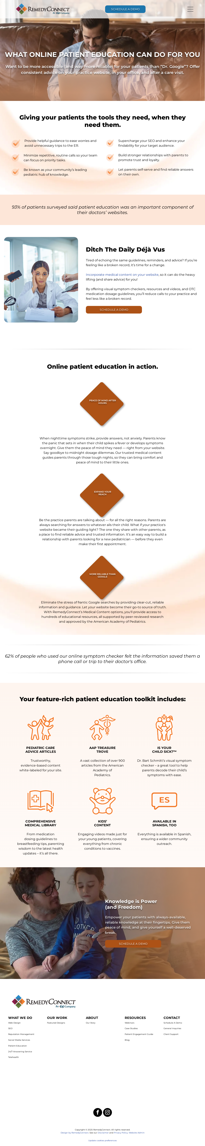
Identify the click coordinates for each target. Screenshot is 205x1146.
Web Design (14, 1023)
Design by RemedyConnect (74, 1132)
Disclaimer (103, 1132)
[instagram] (107, 1113)
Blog (127, 1040)
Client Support (171, 1034)
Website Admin (137, 1132)
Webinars (129, 1023)
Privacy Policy (121, 1132)
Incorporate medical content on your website (122, 275)
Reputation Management (21, 1034)
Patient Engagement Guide (139, 1034)
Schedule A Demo (173, 1023)
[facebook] (97, 1113)
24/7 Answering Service (20, 1051)
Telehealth (13, 1057)
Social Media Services (19, 1040)
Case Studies (131, 1028)
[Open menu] (190, 9)
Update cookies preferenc (101, 1140)
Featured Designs (56, 1023)
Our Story (90, 1023)
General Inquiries (172, 1028)
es (116, 1140)
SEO (10, 1028)
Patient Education (17, 1045)
